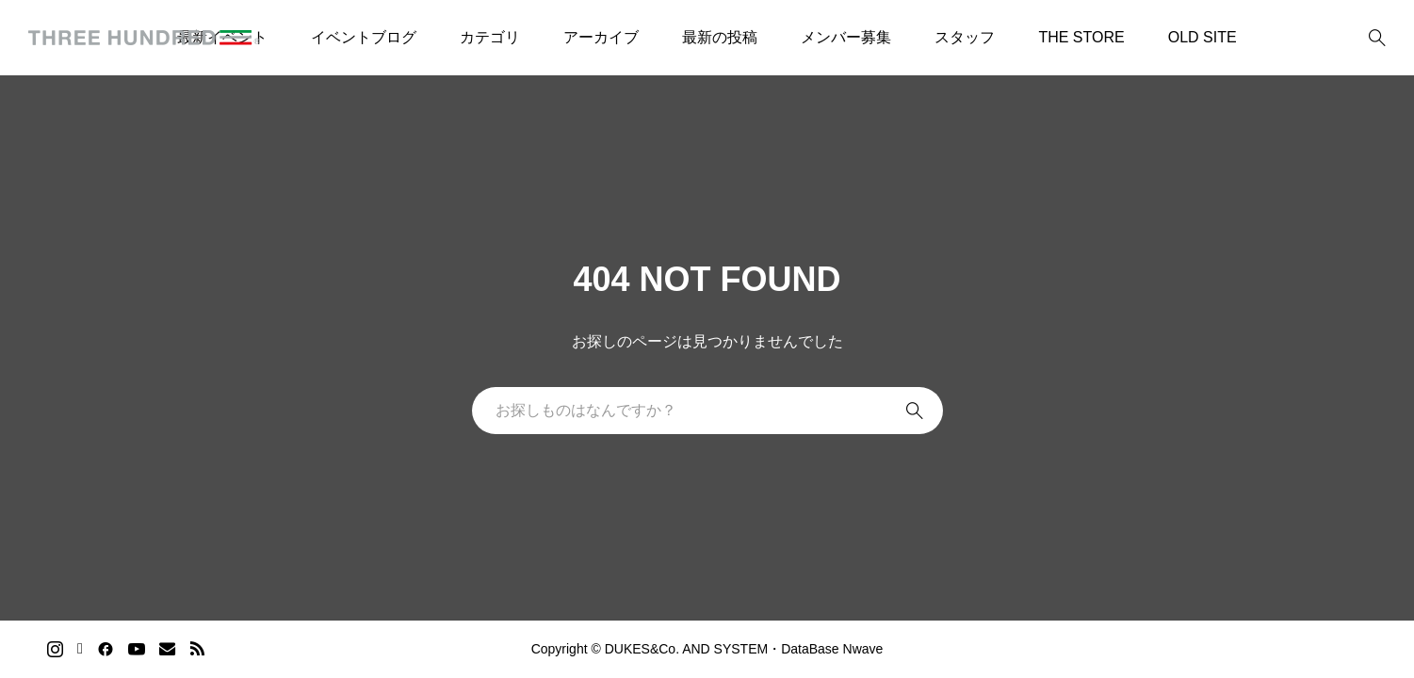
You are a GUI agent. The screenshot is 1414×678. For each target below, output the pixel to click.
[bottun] (1377, 38)
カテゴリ (490, 37)
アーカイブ (601, 37)
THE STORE (1081, 37)
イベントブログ (363, 37)
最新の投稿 (719, 37)
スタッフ (965, 37)
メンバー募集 (846, 37)
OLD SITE (1202, 37)
